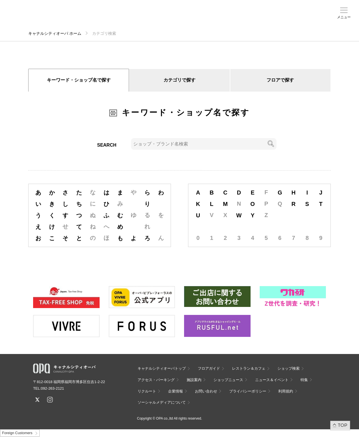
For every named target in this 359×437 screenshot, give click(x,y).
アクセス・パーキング (138, 19)
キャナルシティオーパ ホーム (54, 33)
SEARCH (106, 145)
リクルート (147, 391)
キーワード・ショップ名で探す (79, 80)
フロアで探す (280, 80)
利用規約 (285, 391)
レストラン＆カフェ (248, 368)
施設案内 (157, 17)
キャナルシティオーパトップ (162, 368)
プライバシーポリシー (247, 391)
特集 (304, 380)
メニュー (344, 17)
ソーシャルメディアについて (162, 402)
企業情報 (175, 391)
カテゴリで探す (179, 80)
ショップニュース (228, 380)
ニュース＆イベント (175, 19)
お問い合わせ (206, 391)
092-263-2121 (52, 388)
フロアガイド (100, 17)
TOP (342, 425)
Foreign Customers (17, 433)
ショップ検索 (120, 17)
